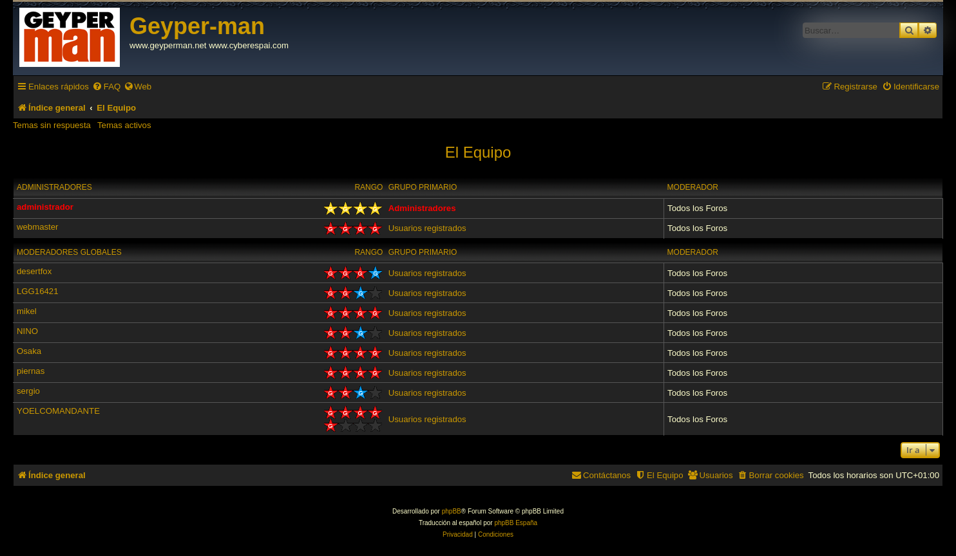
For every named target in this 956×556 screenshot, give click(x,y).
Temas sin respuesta (52, 125)
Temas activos (124, 125)
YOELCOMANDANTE (58, 411)
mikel (27, 311)
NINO (27, 331)
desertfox (34, 271)
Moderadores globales (69, 252)
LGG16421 (38, 291)
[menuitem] (106, 86)
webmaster (38, 227)
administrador (45, 207)
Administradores (54, 187)
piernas (30, 371)
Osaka (29, 351)
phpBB (451, 511)
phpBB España (515, 522)
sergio (28, 391)
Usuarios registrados (427, 228)
